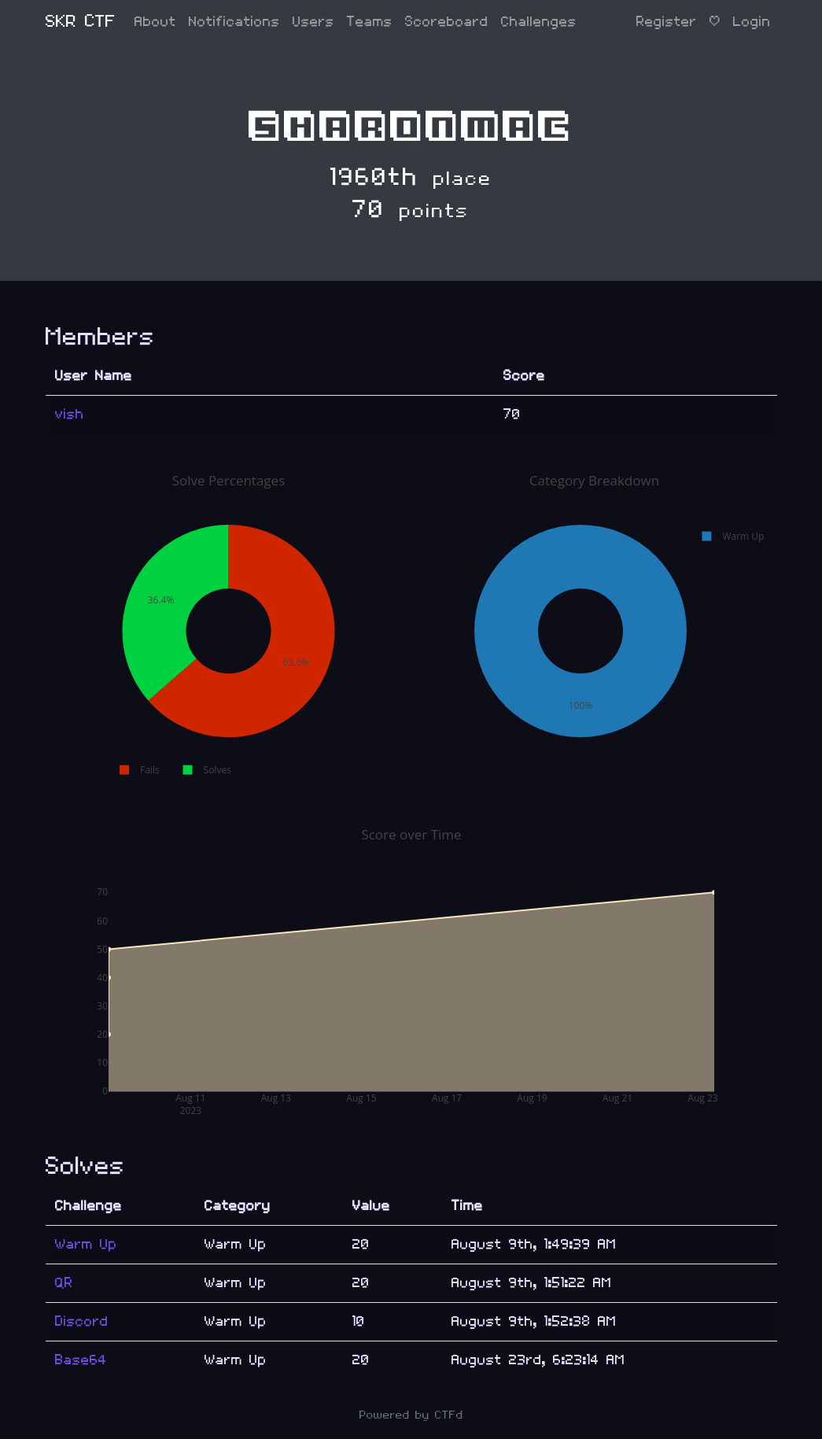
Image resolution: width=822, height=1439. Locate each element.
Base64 (81, 1359)
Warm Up (86, 1244)
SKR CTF (81, 22)
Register (666, 21)
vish (69, 414)
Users (313, 21)
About (155, 21)
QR (64, 1282)
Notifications (234, 21)
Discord (82, 1321)
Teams (370, 21)
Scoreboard (446, 21)
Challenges (539, 21)
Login (752, 21)
